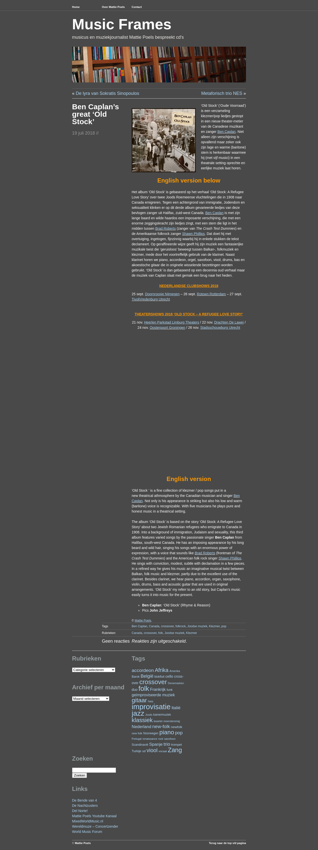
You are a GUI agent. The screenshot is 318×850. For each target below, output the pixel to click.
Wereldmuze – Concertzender (95, 826)
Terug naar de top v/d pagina (227, 843)
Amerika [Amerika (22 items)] (174, 670)
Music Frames (121, 24)
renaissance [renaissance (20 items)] (150, 738)
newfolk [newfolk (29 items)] (176, 727)
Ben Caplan (226, 132)
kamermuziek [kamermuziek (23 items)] (162, 714)
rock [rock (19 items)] (160, 738)
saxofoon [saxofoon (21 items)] (170, 738)
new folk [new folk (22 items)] (137, 733)
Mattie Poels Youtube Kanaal (94, 816)
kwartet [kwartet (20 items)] (158, 721)
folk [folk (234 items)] (143, 688)
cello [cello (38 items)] (169, 676)
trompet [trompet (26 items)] (176, 744)
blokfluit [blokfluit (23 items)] (159, 676)
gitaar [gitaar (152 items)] (139, 700)
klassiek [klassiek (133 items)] (142, 720)
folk (160, 633)
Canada (154, 626)
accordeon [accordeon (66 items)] (143, 670)
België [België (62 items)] (147, 676)
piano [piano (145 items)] (166, 732)
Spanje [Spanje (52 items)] (156, 744)
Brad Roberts (165, 228)
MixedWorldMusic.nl (87, 821)
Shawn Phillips (193, 234)
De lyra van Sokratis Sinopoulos (107, 93)
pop (223, 626)
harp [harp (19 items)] (150, 701)
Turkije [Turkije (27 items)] (136, 751)
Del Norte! (80, 811)
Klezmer (214, 626)
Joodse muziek (197, 626)
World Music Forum (87, 832)
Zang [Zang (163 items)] (175, 749)
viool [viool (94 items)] (152, 750)
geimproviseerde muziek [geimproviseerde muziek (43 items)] (153, 695)
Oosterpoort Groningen (167, 328)
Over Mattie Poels (113, 6)
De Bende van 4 (84, 800)
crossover (167, 626)
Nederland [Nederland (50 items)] (141, 726)
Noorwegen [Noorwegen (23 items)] (151, 733)
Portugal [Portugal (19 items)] (137, 738)
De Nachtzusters (85, 806)
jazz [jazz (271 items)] (138, 713)
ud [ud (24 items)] (144, 751)
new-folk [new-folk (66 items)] (161, 726)
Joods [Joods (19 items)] (148, 714)
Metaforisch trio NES (221, 93)
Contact (137, 6)
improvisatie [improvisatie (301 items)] (151, 706)
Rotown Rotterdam (211, 294)
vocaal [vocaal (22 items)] (163, 751)
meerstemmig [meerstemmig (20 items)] (171, 721)
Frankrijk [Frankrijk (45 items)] (158, 689)
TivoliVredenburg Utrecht (151, 299)
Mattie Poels (83, 843)
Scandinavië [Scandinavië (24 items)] (140, 744)
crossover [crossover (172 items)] (153, 681)
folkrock (180, 626)
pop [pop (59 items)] (179, 732)
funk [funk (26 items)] (170, 690)
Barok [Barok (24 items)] (136, 676)
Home (76, 6)
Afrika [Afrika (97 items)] (161, 670)
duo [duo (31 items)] (134, 690)
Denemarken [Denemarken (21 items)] (176, 683)
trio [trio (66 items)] (166, 744)
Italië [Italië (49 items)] (175, 707)
